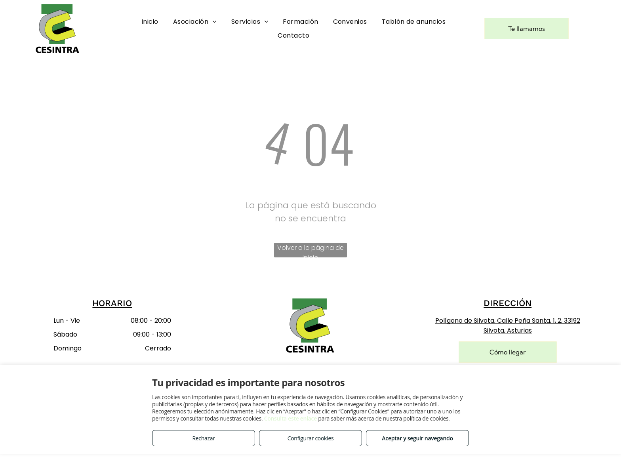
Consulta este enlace (290, 418)
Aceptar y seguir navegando (417, 438)
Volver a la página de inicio (310, 250)
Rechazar (203, 438)
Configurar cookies (311, 438)
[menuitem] (149, 22)
